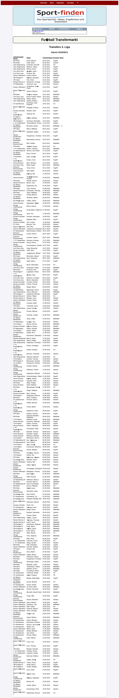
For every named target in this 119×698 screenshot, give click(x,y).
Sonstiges (70, 3)
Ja (61, 126)
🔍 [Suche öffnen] (78, 3)
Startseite (43, 3)
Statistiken (60, 3)
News (52, 3)
